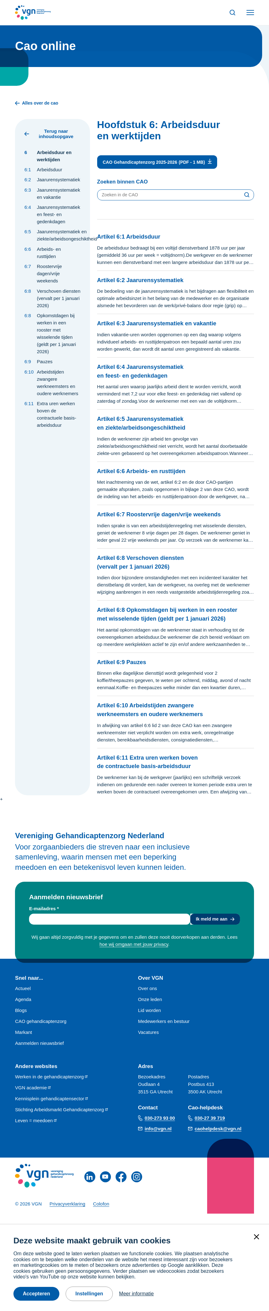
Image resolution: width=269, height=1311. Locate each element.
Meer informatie (136, 1293)
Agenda (23, 1010)
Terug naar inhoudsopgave (48, 134)
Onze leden (150, 1010)
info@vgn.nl (158, 1139)
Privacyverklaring (67, 1214)
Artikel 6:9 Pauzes (125, 671)
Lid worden (149, 1021)
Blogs (21, 1021)
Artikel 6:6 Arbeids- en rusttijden (147, 472)
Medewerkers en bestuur (164, 1032)
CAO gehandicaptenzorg (40, 1032)
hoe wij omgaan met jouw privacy (134, 954)
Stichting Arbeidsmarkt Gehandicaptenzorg (61, 1120)
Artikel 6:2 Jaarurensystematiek (146, 281)
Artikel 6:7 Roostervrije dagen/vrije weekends (168, 515)
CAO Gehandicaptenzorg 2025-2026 (142, 162)
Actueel (23, 999)
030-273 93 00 (160, 1128)
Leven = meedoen (36, 1131)
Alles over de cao (38, 103)
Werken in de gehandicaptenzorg (51, 1087)
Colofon (101, 1214)
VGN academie (33, 1098)
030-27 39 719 (210, 1128)
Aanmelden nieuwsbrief (39, 1053)
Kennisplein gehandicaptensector (52, 1109)
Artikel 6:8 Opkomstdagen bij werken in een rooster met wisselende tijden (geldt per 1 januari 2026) (154, 619)
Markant (23, 1042)
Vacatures (148, 1042)
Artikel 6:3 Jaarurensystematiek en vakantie (165, 324)
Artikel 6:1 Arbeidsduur (133, 237)
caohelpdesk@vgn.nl (218, 1139)
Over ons (147, 999)
